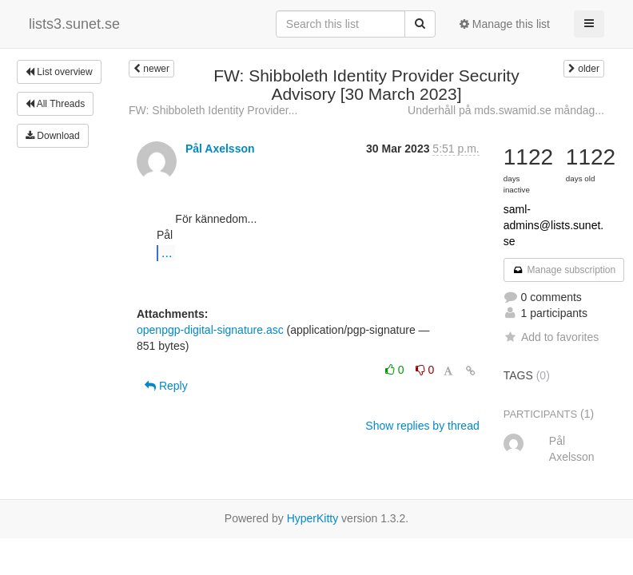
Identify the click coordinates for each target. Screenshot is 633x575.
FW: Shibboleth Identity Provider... (213, 110)
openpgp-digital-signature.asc (210, 329)
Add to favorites (551, 337)
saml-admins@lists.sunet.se (553, 225)
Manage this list (505, 24)
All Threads (55, 103)
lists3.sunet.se (74, 24)
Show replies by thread (422, 425)
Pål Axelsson (220, 148)
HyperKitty (313, 518)
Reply (166, 385)
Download (53, 135)
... (166, 252)
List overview (59, 71)
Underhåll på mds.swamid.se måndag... (506, 110)
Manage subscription (564, 270)
